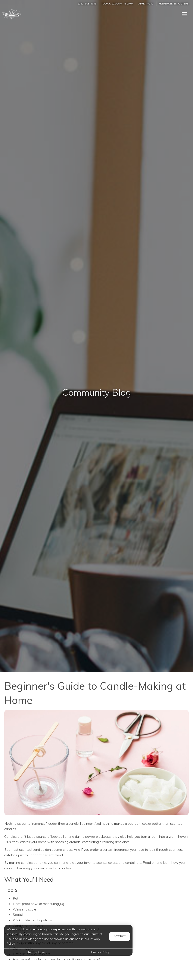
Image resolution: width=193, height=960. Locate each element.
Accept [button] (120, 936)
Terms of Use (36, 952)
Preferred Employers (174, 3)
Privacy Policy (100, 952)
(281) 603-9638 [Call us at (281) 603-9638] (87, 3)
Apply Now (145, 3)
